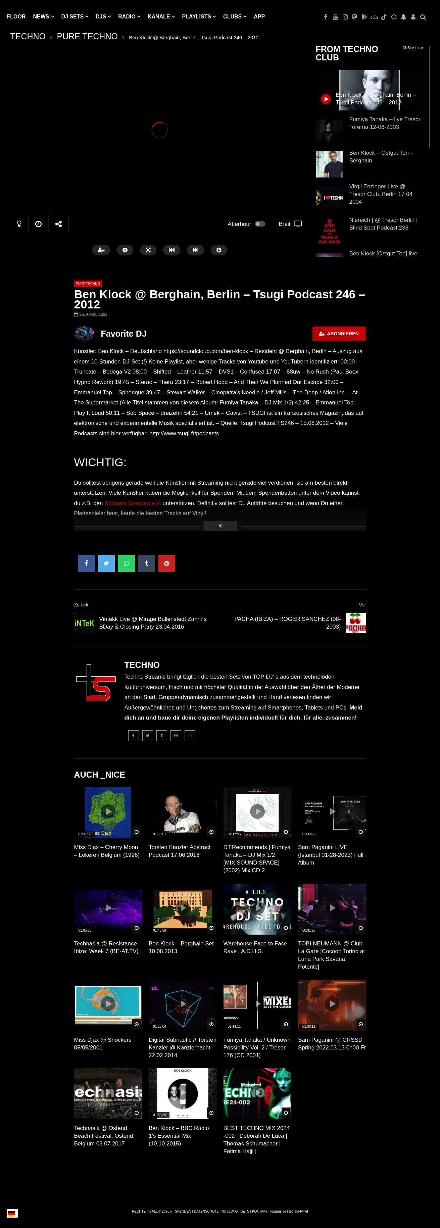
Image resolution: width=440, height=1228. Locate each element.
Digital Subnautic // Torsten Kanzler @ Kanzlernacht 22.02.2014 (182, 1048)
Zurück (81, 604)
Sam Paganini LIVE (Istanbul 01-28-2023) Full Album (330, 855)
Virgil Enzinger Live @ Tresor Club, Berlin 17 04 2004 (380, 194)
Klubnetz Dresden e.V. (132, 503)
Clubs (232, 16)
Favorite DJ (124, 333)
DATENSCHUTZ (206, 1211)
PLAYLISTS (196, 16)
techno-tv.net (298, 1211)
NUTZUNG (230, 1211)
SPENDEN (183, 1211)
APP (259, 16)
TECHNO (28, 36)
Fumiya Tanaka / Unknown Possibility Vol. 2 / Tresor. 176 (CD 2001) (257, 1048)
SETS (245, 1211)
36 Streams (413, 48)
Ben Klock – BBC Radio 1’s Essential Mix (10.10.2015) (179, 1136)
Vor (362, 604)
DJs (101, 16)
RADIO (127, 16)
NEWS (41, 16)
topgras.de (278, 1211)
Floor (16, 16)
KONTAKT (259, 1211)
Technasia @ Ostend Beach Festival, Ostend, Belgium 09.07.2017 (104, 1136)
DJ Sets (72, 16)
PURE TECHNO (87, 36)
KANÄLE (159, 16)
